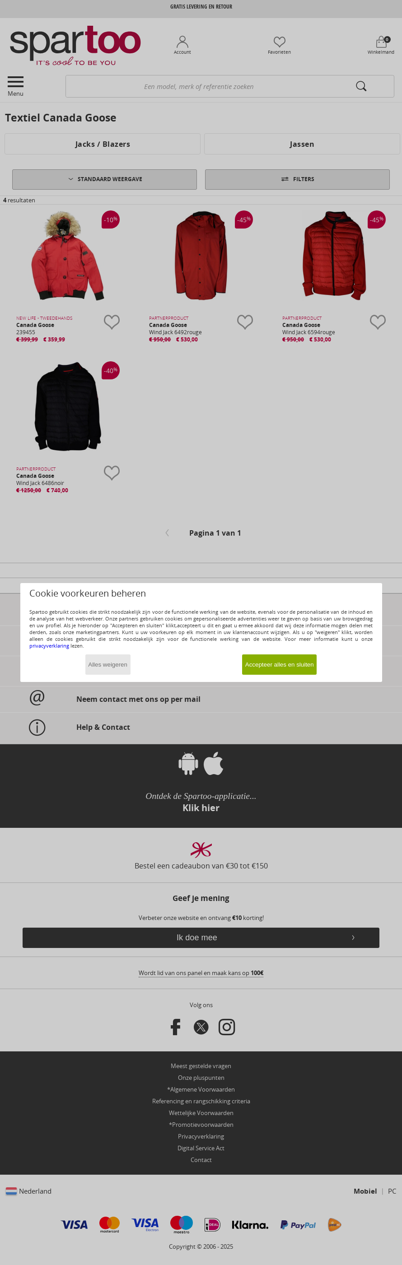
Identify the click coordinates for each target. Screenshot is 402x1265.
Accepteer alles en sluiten (279, 664)
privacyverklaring (49, 645)
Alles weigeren (107, 664)
